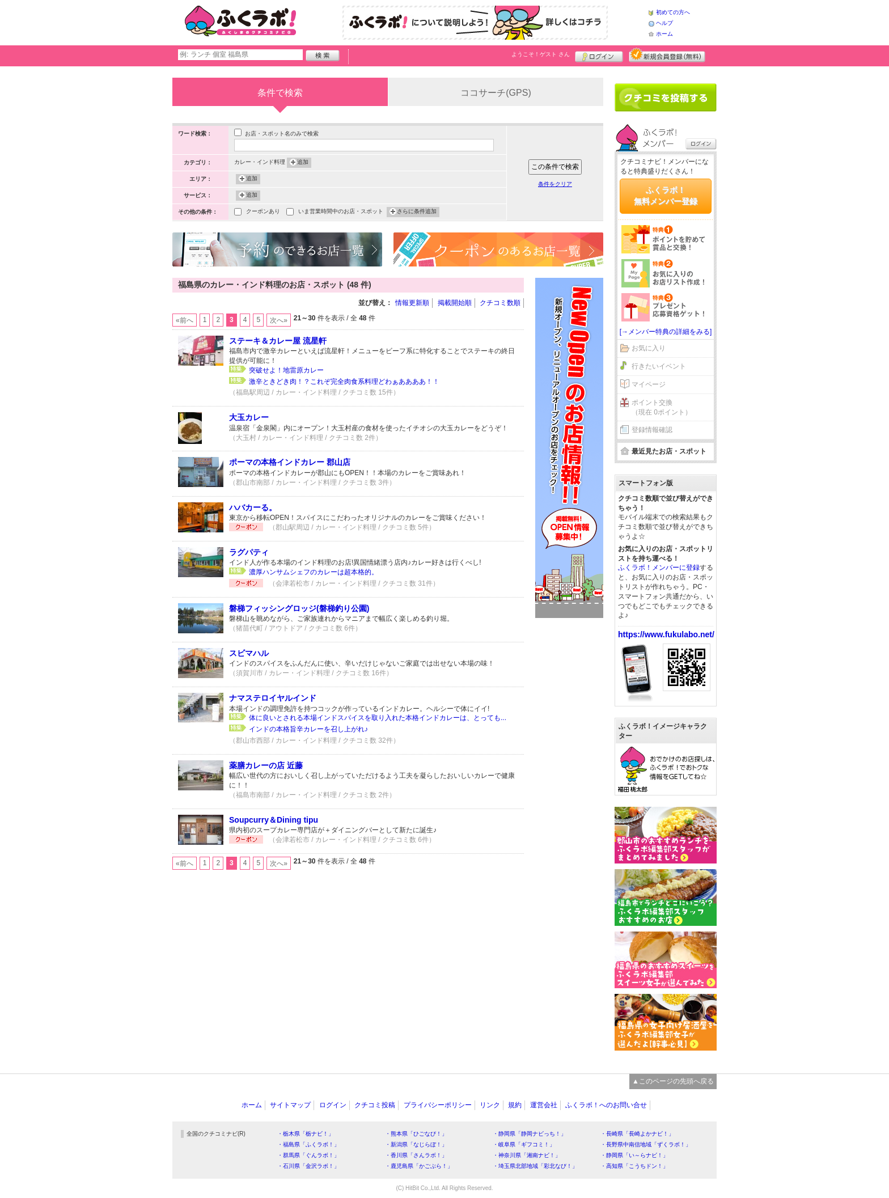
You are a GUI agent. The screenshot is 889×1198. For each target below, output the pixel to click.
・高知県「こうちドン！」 (634, 1166)
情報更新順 (412, 303)
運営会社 (543, 1105)
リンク (490, 1105)
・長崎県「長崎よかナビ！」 (637, 1134)
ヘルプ (664, 23)
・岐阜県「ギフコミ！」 (524, 1144)
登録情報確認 (652, 430)
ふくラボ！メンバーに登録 (659, 568)
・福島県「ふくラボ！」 (308, 1144)
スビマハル (249, 653)
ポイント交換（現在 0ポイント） (662, 407)
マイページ (649, 384)
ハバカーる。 (253, 507)
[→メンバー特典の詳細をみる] (666, 332)
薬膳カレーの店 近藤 (266, 765)
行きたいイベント (659, 366)
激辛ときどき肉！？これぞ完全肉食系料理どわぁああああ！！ (344, 382)
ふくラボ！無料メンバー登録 (665, 195)
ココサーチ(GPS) (495, 93)
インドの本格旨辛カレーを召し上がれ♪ (308, 729)
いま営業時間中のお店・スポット (340, 212)
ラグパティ (249, 552)
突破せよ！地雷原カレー (286, 370)
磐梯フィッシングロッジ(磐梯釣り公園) (299, 608)
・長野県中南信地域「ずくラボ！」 (645, 1144)
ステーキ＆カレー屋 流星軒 (278, 340)
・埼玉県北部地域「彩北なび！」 (535, 1166)
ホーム (664, 34)
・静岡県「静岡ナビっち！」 (529, 1134)
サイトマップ (290, 1105)
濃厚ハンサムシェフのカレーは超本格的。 (313, 572)
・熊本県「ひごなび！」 (416, 1134)
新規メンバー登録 (667, 55)
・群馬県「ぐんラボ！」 (308, 1155)
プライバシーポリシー (438, 1105)
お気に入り (649, 348)
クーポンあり (263, 212)
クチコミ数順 (500, 303)
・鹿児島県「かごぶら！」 (419, 1166)
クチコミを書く (666, 97)
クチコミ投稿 (374, 1105)
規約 (515, 1105)
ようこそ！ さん (540, 54)
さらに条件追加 (417, 212)
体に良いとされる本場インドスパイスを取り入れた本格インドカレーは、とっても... (377, 718)
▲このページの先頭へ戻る (673, 1081)
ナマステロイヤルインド (272, 697)
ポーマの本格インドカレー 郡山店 (289, 462)
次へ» (278, 320)
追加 (302, 163)
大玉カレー (249, 417)
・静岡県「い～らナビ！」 (634, 1155)
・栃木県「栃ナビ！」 (305, 1134)
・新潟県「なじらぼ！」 (416, 1144)
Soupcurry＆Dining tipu (273, 819)
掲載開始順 (455, 303)
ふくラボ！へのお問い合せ (606, 1105)
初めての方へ (673, 12)
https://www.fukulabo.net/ (666, 634)
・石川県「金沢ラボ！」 (308, 1166)
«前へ (184, 320)
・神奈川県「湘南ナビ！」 (527, 1155)
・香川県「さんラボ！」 (416, 1155)
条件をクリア (555, 184)
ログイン (599, 55)
